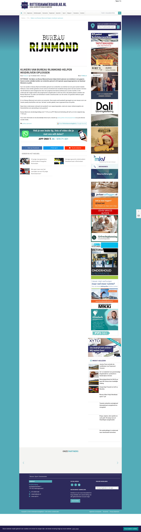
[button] (21, 481)
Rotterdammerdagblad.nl (48, 4)
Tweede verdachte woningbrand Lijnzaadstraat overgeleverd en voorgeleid (108, 423)
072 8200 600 (35, 510)
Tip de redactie (75, 148)
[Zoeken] (119, 13)
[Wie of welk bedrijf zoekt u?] (106, 27)
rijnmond (28, 123)
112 (25, 13)
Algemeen (29, 13)
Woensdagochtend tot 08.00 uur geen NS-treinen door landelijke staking (108, 393)
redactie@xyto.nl (36, 512)
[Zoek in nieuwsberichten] (109, 13)
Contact (82, 13)
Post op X (53, 148)
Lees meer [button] (75, 528)
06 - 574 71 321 (60, 139)
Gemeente (45, 13)
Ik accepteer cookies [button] (131, 528)
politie (24, 123)
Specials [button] (58, 13)
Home (23, 18)
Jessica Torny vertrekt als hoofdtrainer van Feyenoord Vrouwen (107, 366)
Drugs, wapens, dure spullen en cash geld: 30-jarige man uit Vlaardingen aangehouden (108, 436)
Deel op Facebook (32, 148)
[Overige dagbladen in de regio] (107, 506)
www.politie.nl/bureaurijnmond (66, 118)
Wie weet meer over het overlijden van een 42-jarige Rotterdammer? (39, 171)
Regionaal (51, 13)
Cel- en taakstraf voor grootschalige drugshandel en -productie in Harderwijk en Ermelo (109, 379)
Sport (64, 13)
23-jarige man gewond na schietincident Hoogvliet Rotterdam (39, 161)
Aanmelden (75, 519)
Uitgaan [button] (69, 13)
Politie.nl (84, 76)
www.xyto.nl (34, 514)
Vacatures (76, 13)
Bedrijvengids (37, 13)
